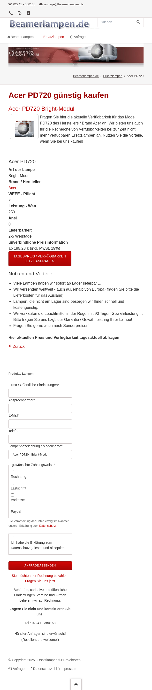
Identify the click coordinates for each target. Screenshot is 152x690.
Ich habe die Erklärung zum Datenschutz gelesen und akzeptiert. (38, 545)
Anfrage (18, 669)
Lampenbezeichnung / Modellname (35, 446)
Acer (12, 188)
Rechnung (18, 477)
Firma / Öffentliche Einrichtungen (33, 384)
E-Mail (15, 415)
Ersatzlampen (112, 76)
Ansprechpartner (21, 400)
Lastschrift (18, 488)
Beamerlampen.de (86, 76)
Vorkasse (18, 500)
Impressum (69, 669)
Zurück (19, 346)
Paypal (16, 511)
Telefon (15, 430)
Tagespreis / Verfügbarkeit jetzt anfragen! (40, 258)
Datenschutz (47, 525)
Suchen (138, 22)
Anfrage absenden (40, 565)
